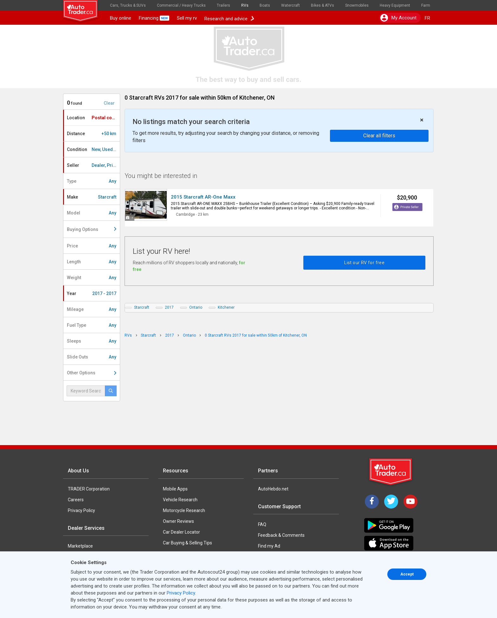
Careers (76, 499)
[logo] (84, 8)
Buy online (120, 18)
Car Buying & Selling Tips (187, 542)
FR (427, 18)
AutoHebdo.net (273, 488)
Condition (93, 149)
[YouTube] (410, 502)
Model (91, 212)
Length (91, 261)
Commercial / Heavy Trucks (181, 5)
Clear (109, 103)
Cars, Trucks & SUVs (128, 5)
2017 (169, 307)
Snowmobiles (357, 5)
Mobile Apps (175, 488)
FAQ (262, 524)
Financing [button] (154, 18)
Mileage (91, 309)
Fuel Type (91, 325)
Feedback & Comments (281, 535)
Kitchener (226, 307)
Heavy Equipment (395, 5)
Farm (425, 5)
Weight (91, 277)
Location (93, 117)
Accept (407, 574)
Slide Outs (91, 356)
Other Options (91, 372)
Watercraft (290, 5)
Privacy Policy (81, 510)
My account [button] (398, 18)
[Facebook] (372, 502)
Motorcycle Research (184, 510)
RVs (244, 5)
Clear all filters (379, 136)
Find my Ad (269, 546)
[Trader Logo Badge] (391, 471)
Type (91, 181)
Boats (265, 5)
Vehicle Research (180, 499)
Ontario (195, 307)
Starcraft (141, 307)
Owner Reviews (178, 521)
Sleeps (91, 341)
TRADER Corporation (89, 488)
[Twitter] (391, 502)
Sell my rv (187, 18)
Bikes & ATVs (322, 5)
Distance (91, 133)
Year (91, 293)
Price (91, 245)
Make (91, 197)
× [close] (421, 120)
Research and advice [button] (229, 18)
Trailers (223, 5)
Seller (93, 165)
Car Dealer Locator (181, 532)
